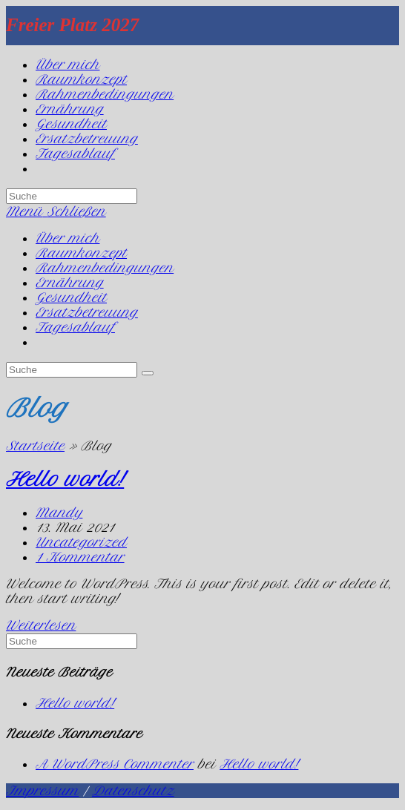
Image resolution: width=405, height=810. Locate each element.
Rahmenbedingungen (105, 267)
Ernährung (70, 282)
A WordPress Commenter (115, 764)
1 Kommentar (80, 557)
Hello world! (65, 479)
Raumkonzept (81, 253)
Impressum (42, 790)
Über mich (67, 238)
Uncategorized (81, 542)
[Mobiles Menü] (56, 211)
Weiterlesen (41, 625)
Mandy (59, 512)
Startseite (35, 445)
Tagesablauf (75, 327)
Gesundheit (71, 297)
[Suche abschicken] (148, 373)
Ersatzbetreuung (87, 312)
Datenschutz (133, 790)
